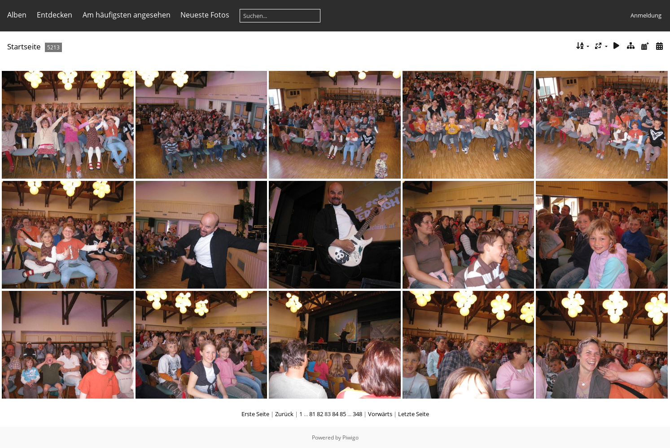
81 (312, 414)
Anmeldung (646, 15)
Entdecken (54, 15)
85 (343, 414)
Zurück (284, 414)
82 (320, 414)
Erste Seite (255, 414)
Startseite (24, 46)
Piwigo (350, 437)
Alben (16, 15)
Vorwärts (380, 414)
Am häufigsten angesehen (127, 15)
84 (335, 414)
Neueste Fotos (204, 15)
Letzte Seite (413, 414)
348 (357, 414)
